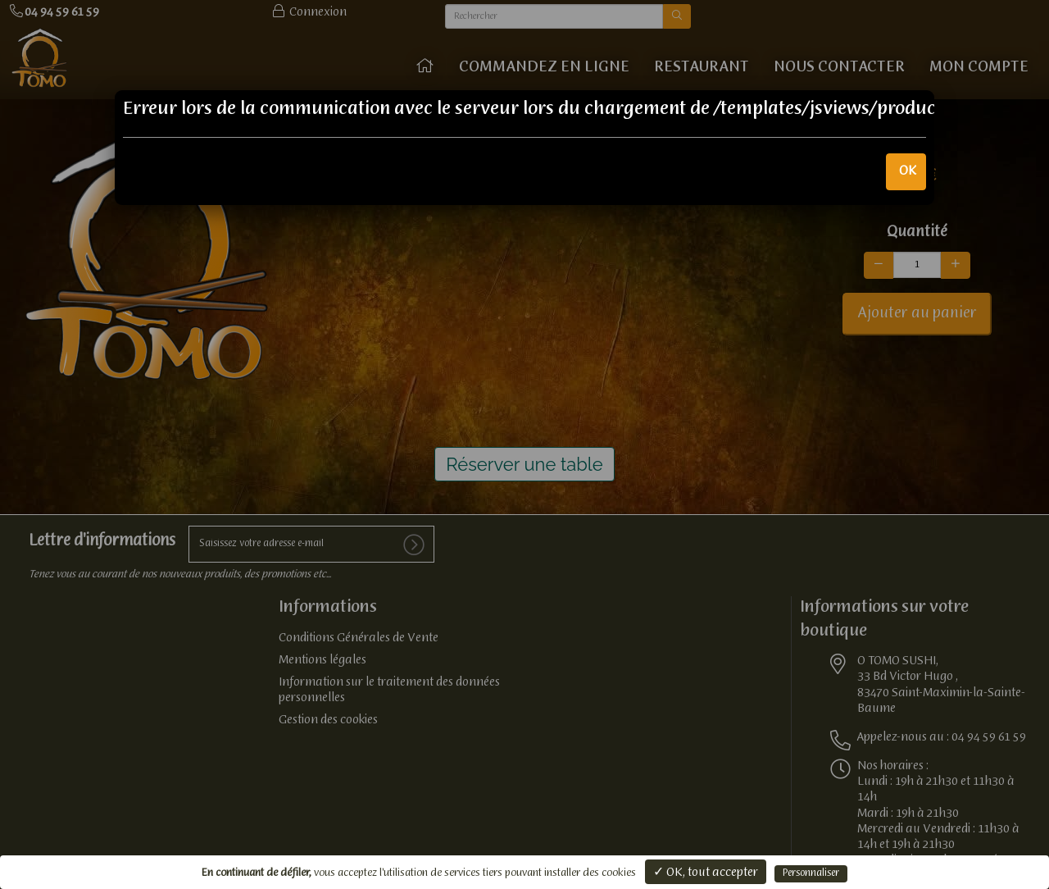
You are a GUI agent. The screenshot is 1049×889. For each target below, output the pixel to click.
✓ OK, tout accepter (705, 872)
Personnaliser (811, 873)
